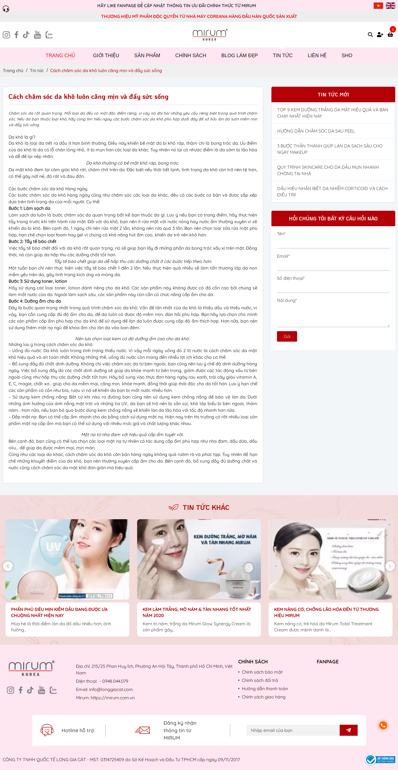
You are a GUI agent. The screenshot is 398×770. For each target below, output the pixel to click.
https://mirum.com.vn (113, 697)
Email (283, 256)
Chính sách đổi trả (260, 680)
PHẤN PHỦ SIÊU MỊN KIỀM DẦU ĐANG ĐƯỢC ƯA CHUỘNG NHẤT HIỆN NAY (59, 612)
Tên (281, 233)
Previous (8, 566)
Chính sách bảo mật (262, 672)
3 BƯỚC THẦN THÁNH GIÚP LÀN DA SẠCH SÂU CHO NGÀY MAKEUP (330, 149)
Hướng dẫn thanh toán (265, 688)
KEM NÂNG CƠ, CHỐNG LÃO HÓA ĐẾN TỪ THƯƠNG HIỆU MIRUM (326, 612)
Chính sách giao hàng (264, 697)
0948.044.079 (115, 681)
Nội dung (287, 300)
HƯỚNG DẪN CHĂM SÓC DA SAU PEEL (316, 131)
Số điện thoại (291, 278)
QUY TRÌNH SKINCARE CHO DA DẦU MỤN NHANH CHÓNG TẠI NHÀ (328, 170)
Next (390, 566)
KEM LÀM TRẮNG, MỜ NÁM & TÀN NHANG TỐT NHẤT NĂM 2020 (197, 612)
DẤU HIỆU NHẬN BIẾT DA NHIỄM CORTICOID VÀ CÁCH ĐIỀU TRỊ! (332, 191)
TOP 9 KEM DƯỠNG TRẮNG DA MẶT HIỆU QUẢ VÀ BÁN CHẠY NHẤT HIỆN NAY (332, 113)
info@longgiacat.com (111, 689)
